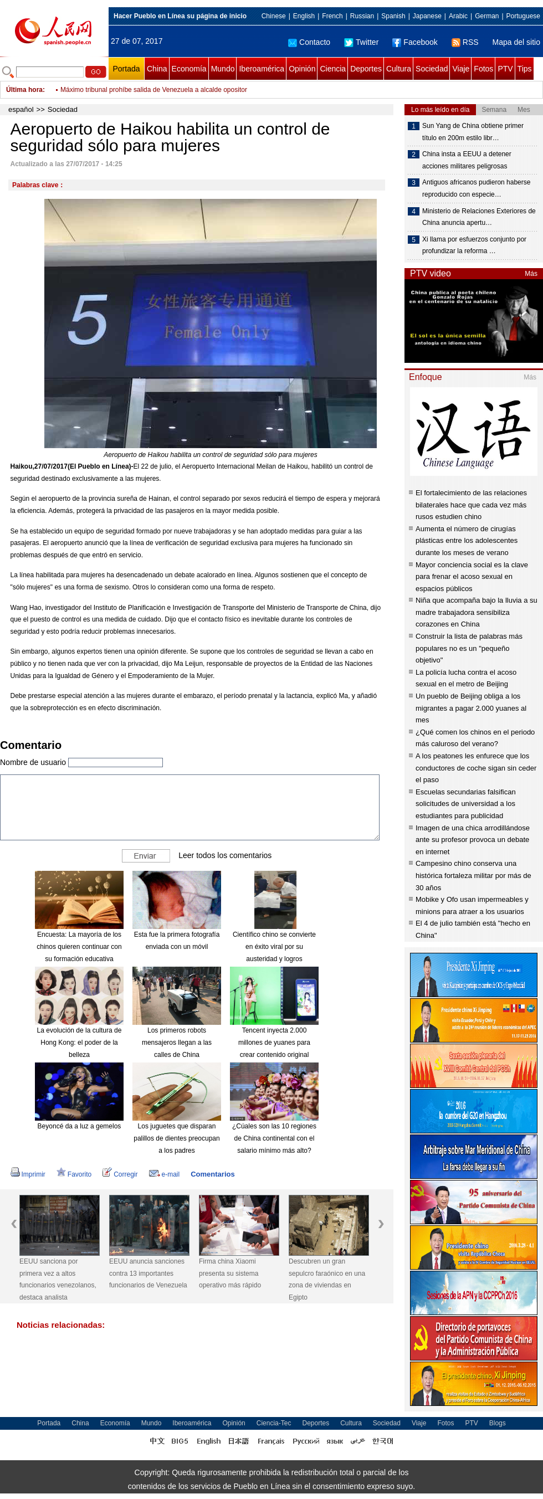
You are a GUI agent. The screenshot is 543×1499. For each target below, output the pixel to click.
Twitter (361, 42)
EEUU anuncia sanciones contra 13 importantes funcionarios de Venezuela (148, 1273)
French (332, 16)
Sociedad (432, 68)
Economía (189, 68)
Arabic (458, 16)
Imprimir (28, 1174)
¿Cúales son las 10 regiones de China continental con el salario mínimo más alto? (274, 1138)
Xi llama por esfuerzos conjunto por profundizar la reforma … (474, 245)
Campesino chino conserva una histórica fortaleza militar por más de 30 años (473, 875)
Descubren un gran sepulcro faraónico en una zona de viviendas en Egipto (327, 1279)
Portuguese (523, 16)
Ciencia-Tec (274, 1423)
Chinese (274, 16)
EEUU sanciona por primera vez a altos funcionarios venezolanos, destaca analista (57, 1279)
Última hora (24, 90)
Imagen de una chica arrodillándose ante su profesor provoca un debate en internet (473, 840)
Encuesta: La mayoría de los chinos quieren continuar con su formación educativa (79, 946)
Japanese (427, 16)
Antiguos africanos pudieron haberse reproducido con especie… (476, 188)
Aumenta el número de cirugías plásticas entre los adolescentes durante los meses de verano (467, 541)
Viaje (460, 68)
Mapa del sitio (516, 42)
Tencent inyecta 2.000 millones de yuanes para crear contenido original (274, 1042)
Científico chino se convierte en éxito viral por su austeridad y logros (274, 946)
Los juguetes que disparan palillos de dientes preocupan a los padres (176, 1138)
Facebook (414, 42)
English (304, 16)
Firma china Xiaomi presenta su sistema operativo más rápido (230, 1273)
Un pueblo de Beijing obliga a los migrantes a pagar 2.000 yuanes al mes (471, 708)
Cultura (398, 68)
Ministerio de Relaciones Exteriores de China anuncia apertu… (479, 217)
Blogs (497, 1423)
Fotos (483, 68)
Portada (126, 68)
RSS (465, 42)
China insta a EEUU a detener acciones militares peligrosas (466, 160)
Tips (525, 68)
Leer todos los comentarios (225, 855)
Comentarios (212, 1174)
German (487, 16)
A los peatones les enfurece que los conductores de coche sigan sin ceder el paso (476, 768)
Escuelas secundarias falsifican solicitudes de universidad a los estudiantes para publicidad (466, 804)
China (157, 68)
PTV (505, 68)
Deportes (366, 68)
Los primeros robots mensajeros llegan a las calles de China (177, 1042)
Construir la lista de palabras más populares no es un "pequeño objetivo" (469, 648)
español (21, 109)
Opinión (302, 68)
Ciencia (333, 68)
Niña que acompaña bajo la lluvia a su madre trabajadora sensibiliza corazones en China (476, 612)
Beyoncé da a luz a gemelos (79, 1126)
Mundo (223, 68)
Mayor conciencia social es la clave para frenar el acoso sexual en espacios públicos (472, 577)
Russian (362, 16)
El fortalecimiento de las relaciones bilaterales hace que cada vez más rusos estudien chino (471, 505)
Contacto (309, 42)
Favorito (74, 1174)
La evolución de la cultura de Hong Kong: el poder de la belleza (79, 1042)
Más (531, 274)
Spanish (393, 16)
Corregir (120, 1174)
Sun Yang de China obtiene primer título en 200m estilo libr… (473, 132)
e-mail (164, 1174)
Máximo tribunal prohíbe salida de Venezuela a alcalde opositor (153, 90)
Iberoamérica (261, 68)
